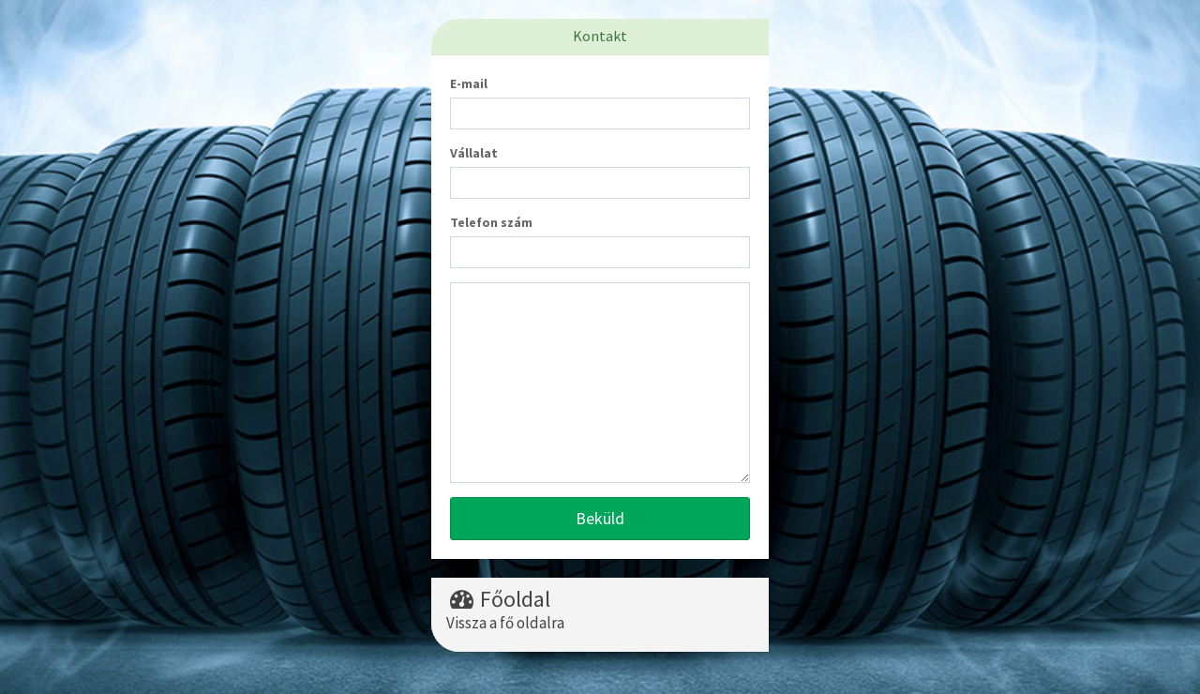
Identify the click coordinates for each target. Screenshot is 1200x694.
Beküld (600, 518)
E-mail (469, 83)
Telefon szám (491, 222)
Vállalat (474, 152)
